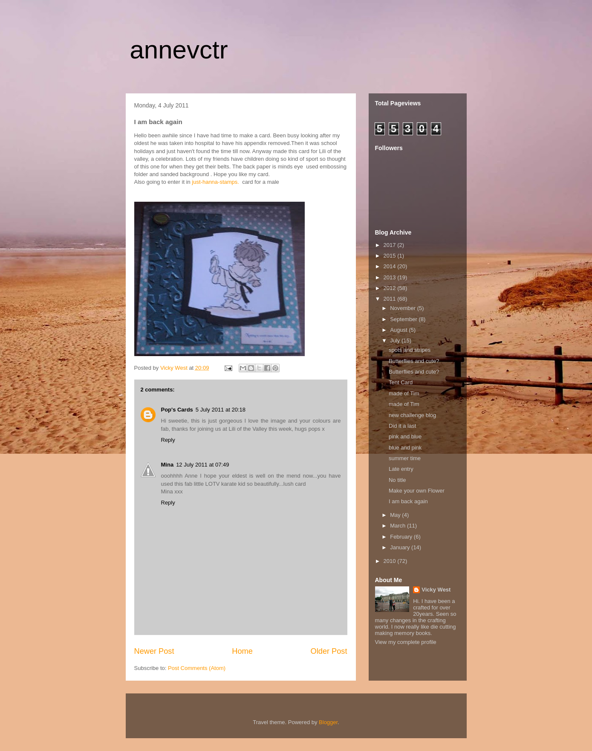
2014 (391, 266)
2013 (391, 277)
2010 (391, 561)
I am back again (408, 501)
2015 (391, 255)
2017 (391, 245)
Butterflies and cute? (414, 361)
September (404, 319)
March (398, 525)
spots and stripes (409, 350)
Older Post (329, 651)
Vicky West (436, 589)
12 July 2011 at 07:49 (202, 464)
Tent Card (401, 382)
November (403, 308)
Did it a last (402, 426)
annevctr (179, 49)
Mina (167, 464)
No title (397, 480)
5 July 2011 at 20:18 (220, 409)
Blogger (328, 722)
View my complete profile (405, 642)
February (402, 537)
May (396, 515)
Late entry (401, 469)
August (399, 330)
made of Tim (404, 393)
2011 (391, 299)
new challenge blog (412, 415)
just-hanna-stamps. (215, 182)
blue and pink (405, 447)
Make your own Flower (417, 490)
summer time (405, 458)
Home (242, 651)
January (400, 547)
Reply (168, 440)
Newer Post (154, 651)
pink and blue (405, 436)
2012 (391, 288)
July (395, 340)
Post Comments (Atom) (196, 668)
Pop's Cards (177, 409)
